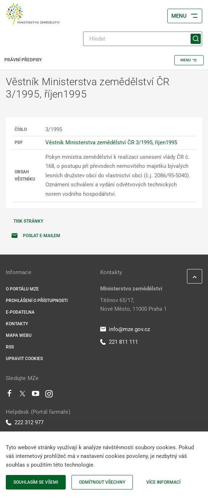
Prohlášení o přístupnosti (37, 300)
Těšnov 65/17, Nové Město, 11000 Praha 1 (133, 304)
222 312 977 (25, 422)
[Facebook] (9, 395)
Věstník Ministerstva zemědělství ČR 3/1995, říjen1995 (111, 142)
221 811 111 (119, 342)
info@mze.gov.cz (125, 329)
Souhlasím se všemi (35, 482)
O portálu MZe (22, 289)
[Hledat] (142, 39)
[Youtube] (36, 395)
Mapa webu (19, 335)
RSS (10, 347)
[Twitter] (22, 395)
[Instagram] (49, 395)
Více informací (163, 482)
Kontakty (17, 323)
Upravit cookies (24, 358)
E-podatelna (20, 312)
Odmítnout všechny (102, 482)
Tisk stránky (28, 221)
